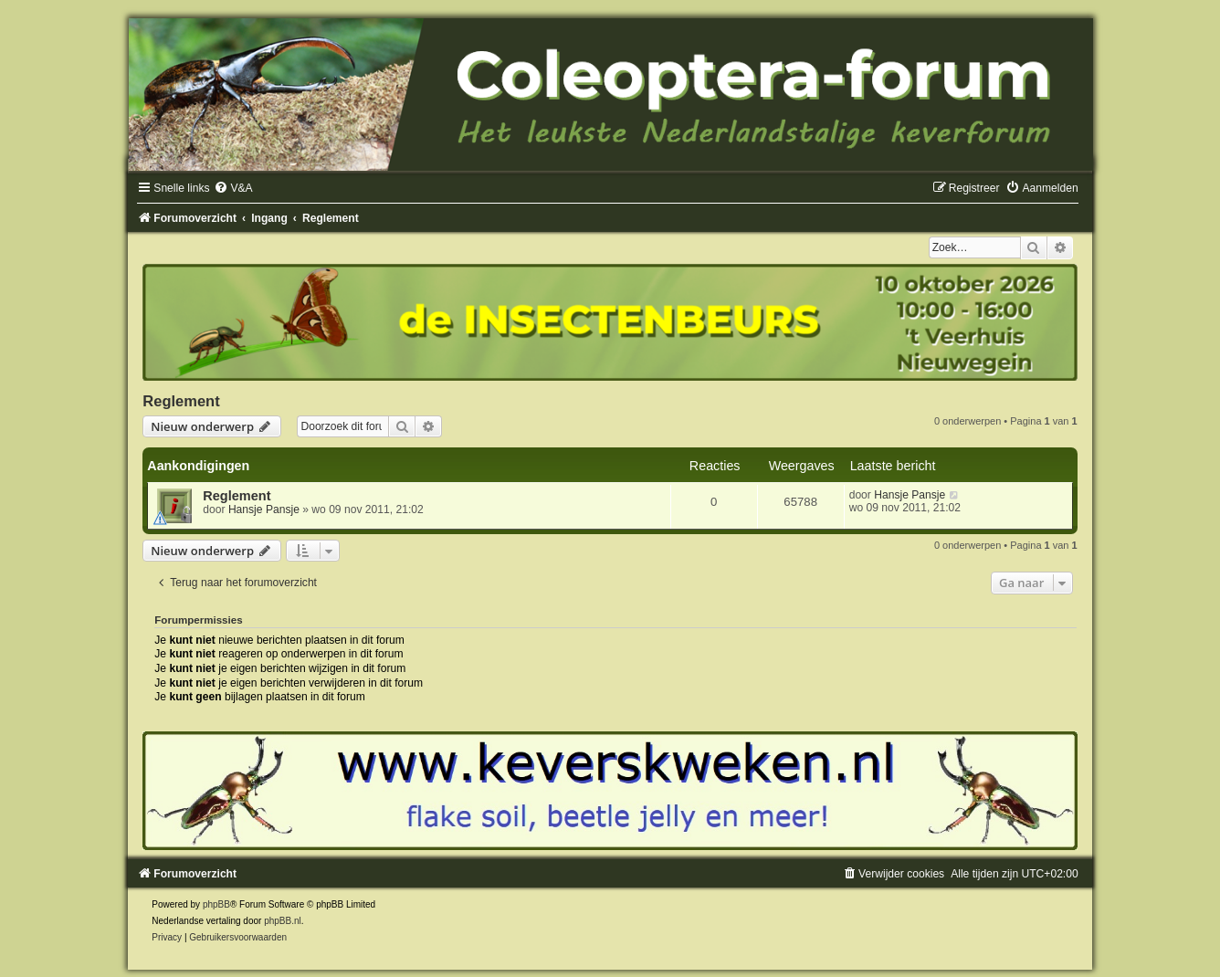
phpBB (216, 904)
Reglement (180, 401)
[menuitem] (233, 188)
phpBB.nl (282, 921)
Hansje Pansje (264, 509)
